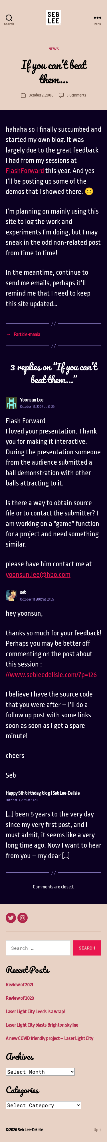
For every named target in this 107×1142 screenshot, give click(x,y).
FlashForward (25, 171)
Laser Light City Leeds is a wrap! (35, 1011)
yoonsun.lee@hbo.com (38, 575)
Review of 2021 (19, 985)
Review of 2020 (20, 998)
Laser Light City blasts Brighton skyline (42, 1025)
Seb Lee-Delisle (30, 1129)
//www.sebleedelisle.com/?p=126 (51, 675)
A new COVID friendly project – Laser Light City (49, 1038)
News (53, 49)
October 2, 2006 (41, 95)
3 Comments (76, 95)
